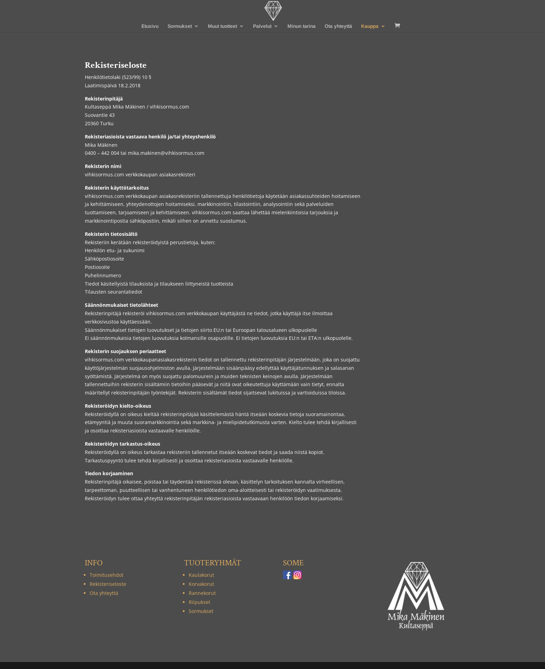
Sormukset (180, 26)
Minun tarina (301, 26)
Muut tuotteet (222, 26)
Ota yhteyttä (338, 26)
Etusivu (149, 26)
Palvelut (262, 26)
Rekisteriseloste (108, 584)
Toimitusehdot (106, 575)
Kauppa (370, 26)
